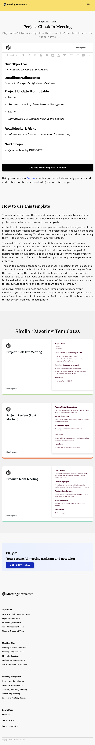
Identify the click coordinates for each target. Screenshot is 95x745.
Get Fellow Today (20, 564)
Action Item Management (13, 660)
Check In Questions (10, 656)
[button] (88, 4)
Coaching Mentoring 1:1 (12, 685)
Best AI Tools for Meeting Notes (16, 614)
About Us (6, 714)
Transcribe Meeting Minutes (14, 664)
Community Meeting (11, 694)
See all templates (10, 726)
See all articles (8, 720)
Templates (43, 21)
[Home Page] (17, 594)
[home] (14, 4)
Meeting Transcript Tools (13, 631)
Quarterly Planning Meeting (14, 689)
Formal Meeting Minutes (13, 681)
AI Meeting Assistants (11, 623)
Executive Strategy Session (14, 698)
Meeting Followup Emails (13, 652)
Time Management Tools (13, 627)
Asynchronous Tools (11, 618)
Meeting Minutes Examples (14, 648)
